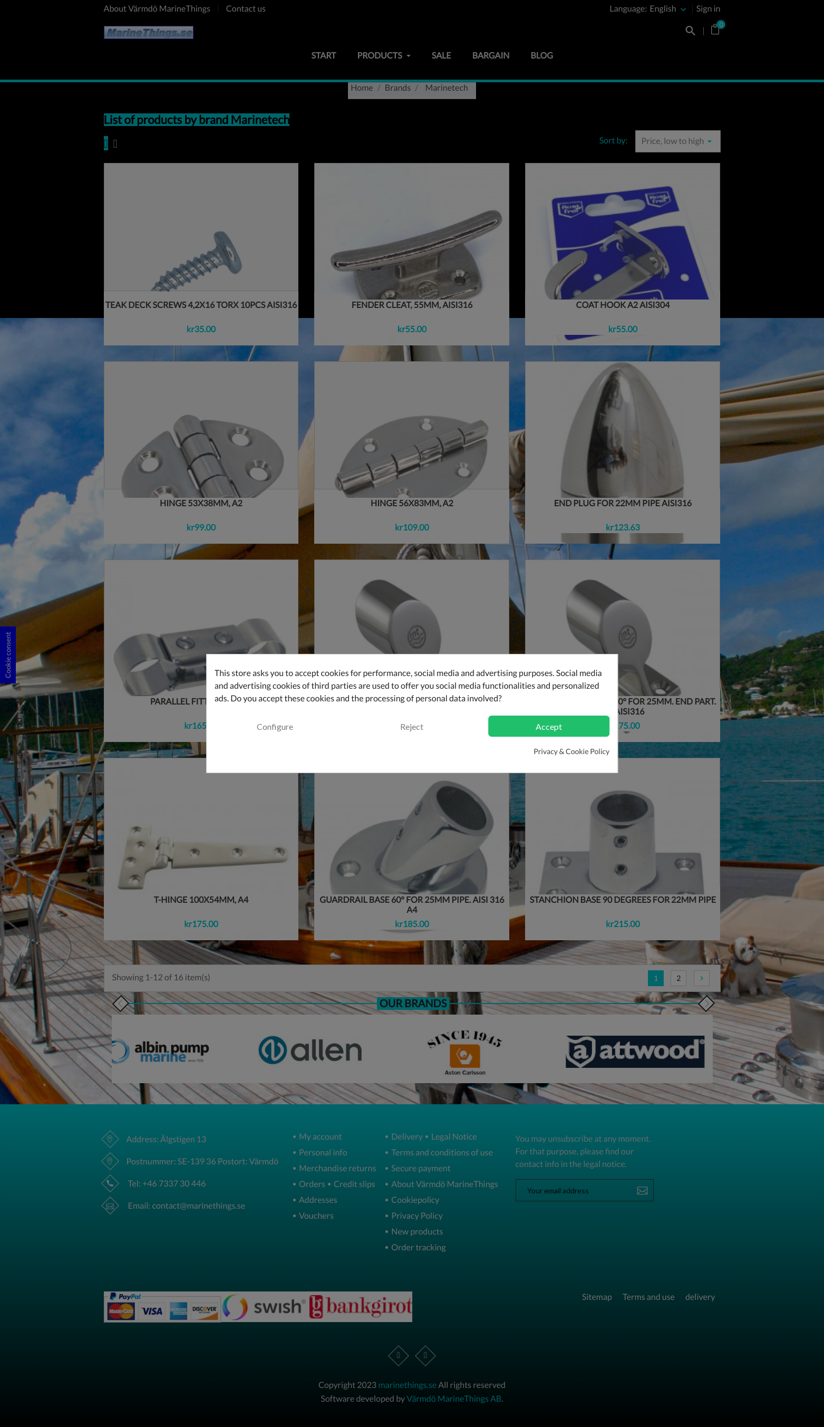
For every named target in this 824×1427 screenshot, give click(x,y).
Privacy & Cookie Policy (571, 751)
